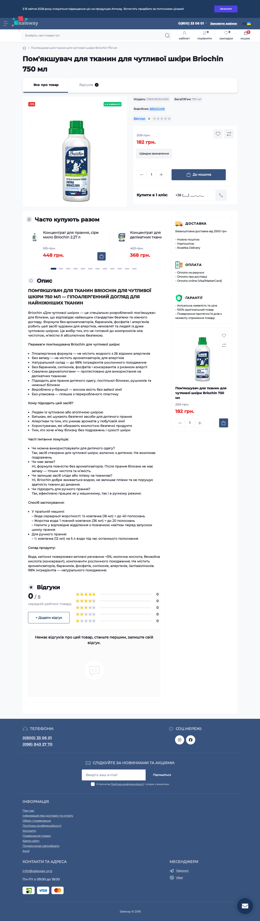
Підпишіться (162, 775)
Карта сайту (31, 841)
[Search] (167, 35)
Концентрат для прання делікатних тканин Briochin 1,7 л (160, 234)
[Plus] (161, 174)
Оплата (193, 265)
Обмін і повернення (37, 820)
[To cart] (101, 256)
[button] (54, 269)
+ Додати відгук (49, 618)
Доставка (195, 223)
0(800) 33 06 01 (37, 738)
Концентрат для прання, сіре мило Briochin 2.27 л (71, 234)
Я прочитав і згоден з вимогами (132, 784)
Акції (26, 851)
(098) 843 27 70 (37, 744)
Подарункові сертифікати (41, 846)
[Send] (221, 195)
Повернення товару (37, 836)
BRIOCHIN (157, 109)
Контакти (29, 830)
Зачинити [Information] (226, 8)
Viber (179, 877)
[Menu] (6, 23)
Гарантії (194, 298)
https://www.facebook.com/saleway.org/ (190, 740)
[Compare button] (229, 133)
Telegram (182, 870)
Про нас (28, 810)
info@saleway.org (37, 871)
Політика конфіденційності (127, 784)
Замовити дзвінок (223, 23)
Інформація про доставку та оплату (48, 815)
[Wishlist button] (218, 133)
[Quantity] (151, 174)
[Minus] (141, 174)
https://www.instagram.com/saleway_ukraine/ (179, 740)
